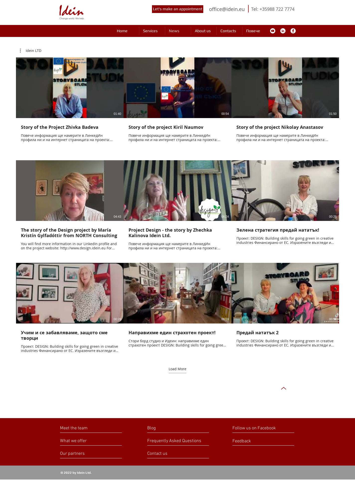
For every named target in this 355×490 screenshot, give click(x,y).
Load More (177, 369)
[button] (30, 51)
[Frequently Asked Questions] (174, 441)
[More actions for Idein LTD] (30, 51)
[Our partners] (79, 454)
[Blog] (169, 428)
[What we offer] (79, 441)
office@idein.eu (227, 9)
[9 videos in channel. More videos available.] (177, 205)
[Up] (283, 388)
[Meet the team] (84, 428)
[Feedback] (250, 441)
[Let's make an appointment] (178, 9)
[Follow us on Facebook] (259, 428)
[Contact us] (166, 454)
